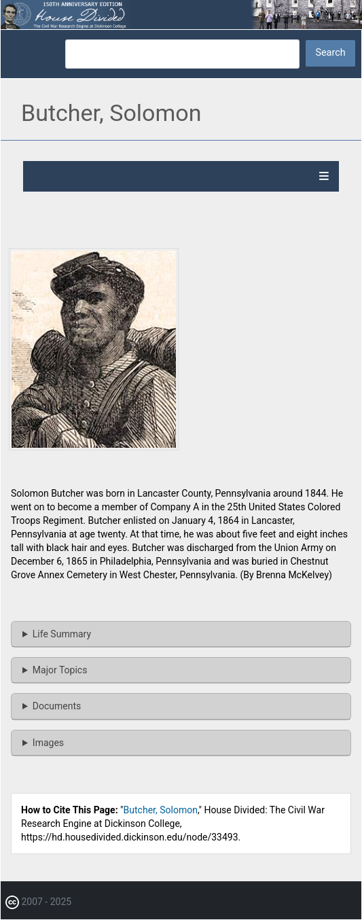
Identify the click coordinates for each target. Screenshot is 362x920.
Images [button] (48, 742)
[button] (94, 447)
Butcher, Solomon (161, 809)
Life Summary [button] (62, 634)
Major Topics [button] (60, 670)
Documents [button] (57, 706)
